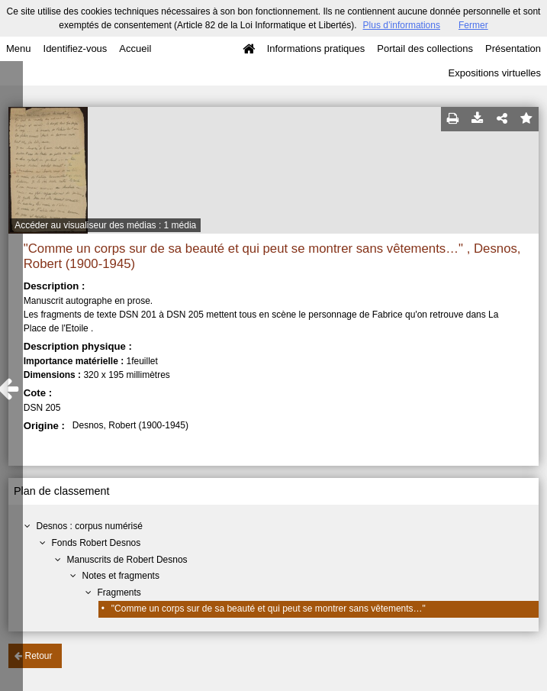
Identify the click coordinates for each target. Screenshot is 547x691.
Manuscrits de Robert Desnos (127, 559)
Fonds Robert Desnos (96, 543)
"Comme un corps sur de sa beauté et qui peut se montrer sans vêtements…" (268, 608)
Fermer (473, 25)
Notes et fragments (120, 575)
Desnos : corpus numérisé (90, 526)
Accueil (135, 48)
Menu (18, 48)
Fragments (119, 592)
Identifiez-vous (75, 48)
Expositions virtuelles (495, 73)
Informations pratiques (316, 48)
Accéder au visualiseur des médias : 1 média (105, 225)
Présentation (513, 48)
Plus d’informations (401, 25)
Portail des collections (425, 48)
